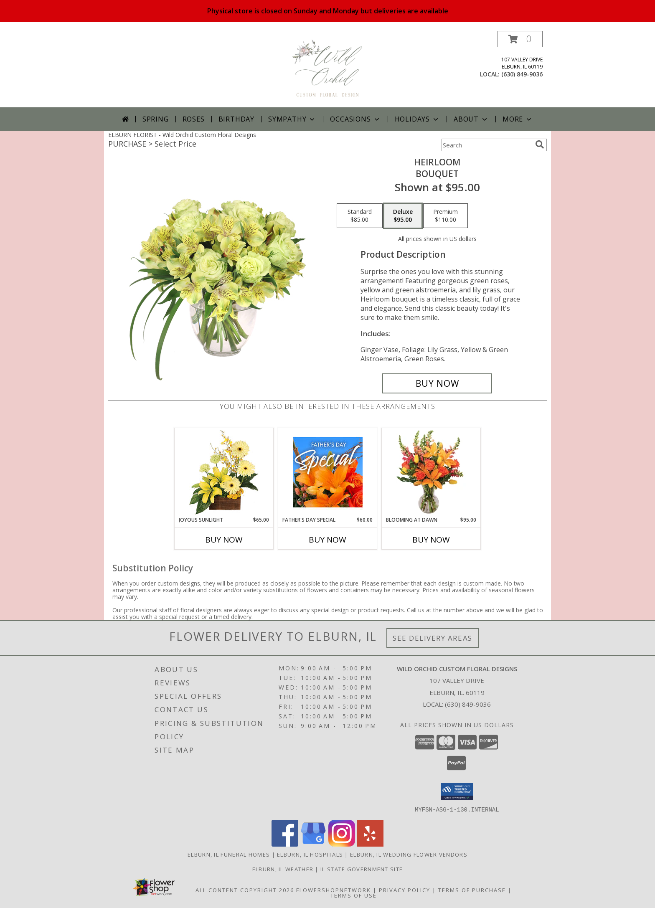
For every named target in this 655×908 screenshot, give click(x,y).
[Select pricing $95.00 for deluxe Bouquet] (402, 216)
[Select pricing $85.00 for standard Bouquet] (359, 216)
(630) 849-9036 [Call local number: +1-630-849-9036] (522, 74)
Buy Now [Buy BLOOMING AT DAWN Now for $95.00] (431, 539)
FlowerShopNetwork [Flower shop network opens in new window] (333, 889)
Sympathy (292, 119)
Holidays (417, 119)
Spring (155, 119)
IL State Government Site (361, 868)
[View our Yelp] (370, 844)
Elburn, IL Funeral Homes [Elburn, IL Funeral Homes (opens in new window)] (229, 854)
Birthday (236, 119)
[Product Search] (486, 145)
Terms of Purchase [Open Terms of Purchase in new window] (472, 889)
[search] (539, 144)
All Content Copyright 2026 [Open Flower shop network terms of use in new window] (244, 889)
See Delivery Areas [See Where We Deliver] (432, 638)
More (518, 119)
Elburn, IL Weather (282, 868)
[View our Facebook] (285, 844)
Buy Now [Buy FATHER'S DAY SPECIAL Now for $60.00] (327, 539)
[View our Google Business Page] (313, 844)
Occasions (355, 119)
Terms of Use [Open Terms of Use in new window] (353, 895)
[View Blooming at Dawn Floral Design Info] (431, 472)
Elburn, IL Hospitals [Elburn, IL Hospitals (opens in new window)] (310, 854)
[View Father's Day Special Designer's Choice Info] (328, 472)
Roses (194, 119)
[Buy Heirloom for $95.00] (437, 383)
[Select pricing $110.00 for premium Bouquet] (445, 216)
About (471, 119)
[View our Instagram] (341, 844)
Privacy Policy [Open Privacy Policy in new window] (404, 889)
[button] (520, 39)
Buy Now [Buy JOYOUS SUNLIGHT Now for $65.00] (224, 539)
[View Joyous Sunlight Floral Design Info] (224, 472)
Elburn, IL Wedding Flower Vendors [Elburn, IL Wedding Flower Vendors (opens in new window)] (408, 854)
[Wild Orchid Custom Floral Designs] (327, 69)
